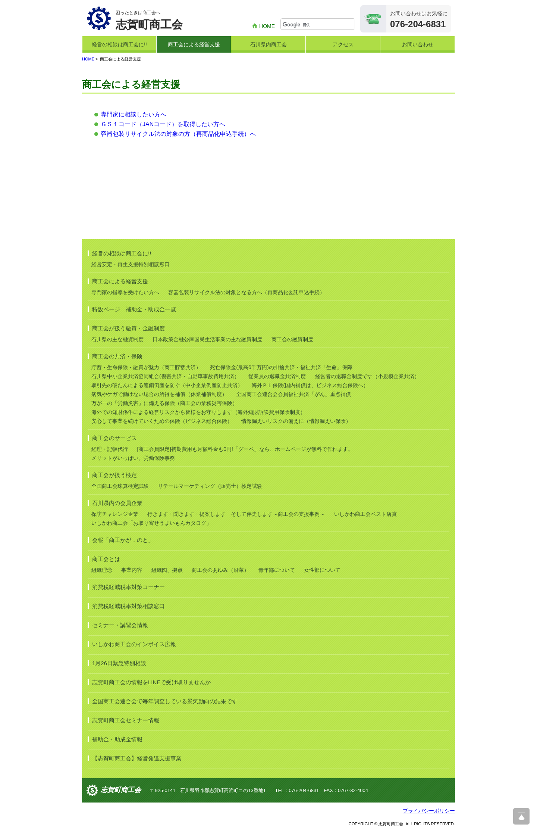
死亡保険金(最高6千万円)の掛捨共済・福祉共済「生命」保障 (281, 367)
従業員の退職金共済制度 (277, 376)
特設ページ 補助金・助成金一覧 (134, 309)
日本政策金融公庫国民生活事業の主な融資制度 (207, 339)
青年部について (276, 570)
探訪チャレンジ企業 (114, 514)
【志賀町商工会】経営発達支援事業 (137, 758)
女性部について (322, 570)
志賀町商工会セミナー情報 (125, 720)
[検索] (319, 24)
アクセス (343, 44)
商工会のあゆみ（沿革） (220, 570)
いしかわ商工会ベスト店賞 (365, 514)
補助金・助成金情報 (117, 739)
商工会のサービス (114, 438)
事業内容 (131, 570)
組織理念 (101, 570)
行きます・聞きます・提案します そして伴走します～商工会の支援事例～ (236, 514)
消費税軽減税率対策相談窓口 (128, 606)
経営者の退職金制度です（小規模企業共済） (367, 376)
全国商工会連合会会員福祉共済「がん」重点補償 (293, 394)
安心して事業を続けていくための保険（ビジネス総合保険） (161, 421)
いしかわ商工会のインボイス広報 (134, 644)
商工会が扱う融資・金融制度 (128, 328)
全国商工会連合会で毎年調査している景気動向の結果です (165, 701)
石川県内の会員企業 (117, 503)
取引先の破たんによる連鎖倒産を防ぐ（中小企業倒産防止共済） (167, 385)
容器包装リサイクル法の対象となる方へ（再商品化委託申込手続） (246, 292)
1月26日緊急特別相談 (119, 663)
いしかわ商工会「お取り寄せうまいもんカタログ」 (151, 523)
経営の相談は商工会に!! (119, 44)
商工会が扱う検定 (114, 475)
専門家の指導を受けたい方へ (125, 292)
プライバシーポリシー (429, 811)
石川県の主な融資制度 (117, 339)
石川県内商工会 (268, 44)
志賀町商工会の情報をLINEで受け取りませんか (151, 682)
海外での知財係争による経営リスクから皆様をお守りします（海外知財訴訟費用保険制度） (198, 412)
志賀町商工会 (121, 790)
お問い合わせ (417, 44)
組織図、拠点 (167, 570)
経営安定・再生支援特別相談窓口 (130, 264)
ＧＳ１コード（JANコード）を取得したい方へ (163, 124)
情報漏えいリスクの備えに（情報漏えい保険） (296, 421)
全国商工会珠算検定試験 (120, 486)
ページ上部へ (521, 816)
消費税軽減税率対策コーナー (128, 587)
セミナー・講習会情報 (120, 625)
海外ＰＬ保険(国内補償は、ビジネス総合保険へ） (310, 385)
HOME (267, 26)
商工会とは (106, 559)
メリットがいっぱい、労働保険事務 (133, 458)
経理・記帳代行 (109, 449)
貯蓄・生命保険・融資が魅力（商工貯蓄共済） (146, 367)
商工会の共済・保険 (117, 356)
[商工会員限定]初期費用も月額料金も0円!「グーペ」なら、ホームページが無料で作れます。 (245, 449)
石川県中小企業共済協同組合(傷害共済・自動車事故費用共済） (165, 376)
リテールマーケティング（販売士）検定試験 (210, 486)
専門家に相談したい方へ (133, 114)
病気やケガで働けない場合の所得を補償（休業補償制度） (159, 394)
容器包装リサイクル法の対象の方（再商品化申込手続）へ (178, 134)
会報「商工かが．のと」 (123, 540)
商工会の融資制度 (292, 339)
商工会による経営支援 (194, 44)
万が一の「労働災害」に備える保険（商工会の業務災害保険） (164, 403)
